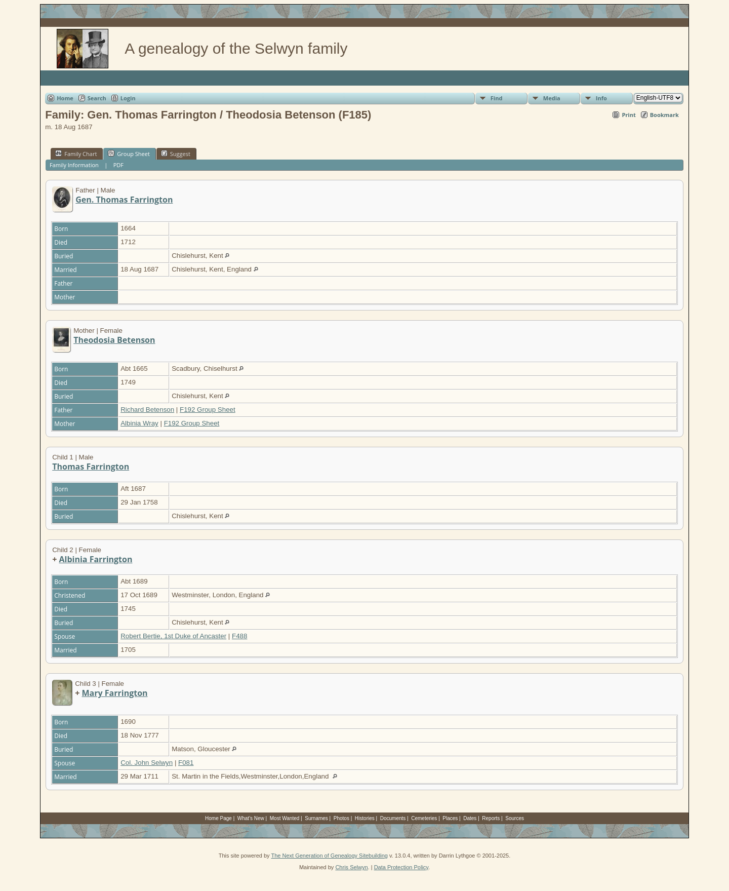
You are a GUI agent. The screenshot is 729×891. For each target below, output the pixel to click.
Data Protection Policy (401, 867)
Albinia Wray (139, 423)
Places (450, 818)
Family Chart (76, 153)
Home (65, 98)
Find (497, 98)
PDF (118, 165)
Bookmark (664, 115)
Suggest (175, 153)
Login (128, 98)
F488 (239, 636)
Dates (469, 818)
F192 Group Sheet (207, 409)
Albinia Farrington (96, 559)
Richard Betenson (147, 409)
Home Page (218, 818)
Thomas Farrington (90, 466)
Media (551, 98)
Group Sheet (129, 153)
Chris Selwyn (351, 867)
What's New (250, 818)
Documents (393, 818)
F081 (185, 762)
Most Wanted (285, 818)
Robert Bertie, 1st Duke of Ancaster (173, 636)
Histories (365, 818)
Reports (491, 818)
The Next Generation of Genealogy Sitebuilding (329, 856)
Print (628, 115)
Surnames (316, 818)
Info (601, 98)
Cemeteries (424, 818)
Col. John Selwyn (146, 762)
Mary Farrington (115, 693)
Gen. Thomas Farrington (124, 199)
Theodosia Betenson (114, 339)
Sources (514, 818)
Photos (341, 818)
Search (97, 98)
